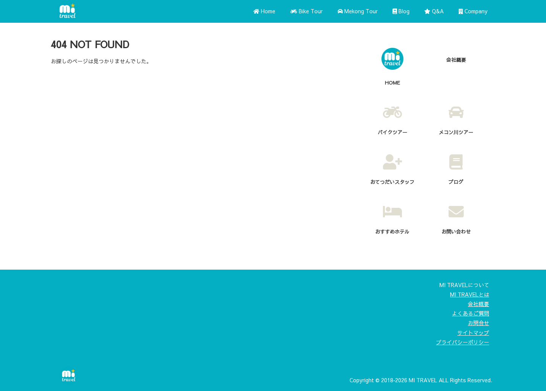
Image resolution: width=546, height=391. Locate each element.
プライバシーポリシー (462, 342)
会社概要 (478, 304)
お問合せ (478, 323)
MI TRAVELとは (469, 294)
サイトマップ (473, 332)
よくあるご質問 (470, 313)
